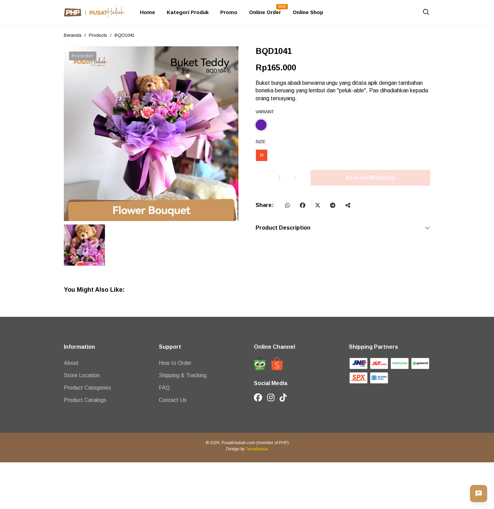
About (71, 363)
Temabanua (257, 449)
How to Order (175, 363)
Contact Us (173, 400)
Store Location (82, 375)
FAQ (164, 388)
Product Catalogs (85, 400)
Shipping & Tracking (183, 375)
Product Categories (87, 388)
